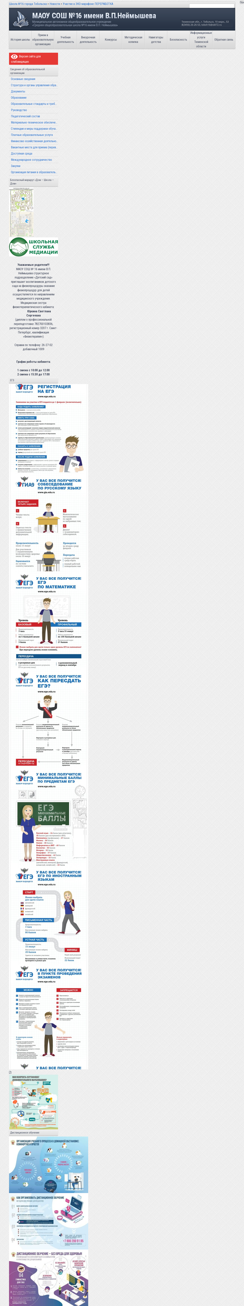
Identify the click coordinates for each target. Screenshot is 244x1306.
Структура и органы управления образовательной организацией (34, 85)
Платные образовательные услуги (32, 135)
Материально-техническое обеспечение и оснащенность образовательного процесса (34, 122)
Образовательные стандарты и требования (34, 104)
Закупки (15, 166)
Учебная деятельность (65, 40)
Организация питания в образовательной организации (34, 172)
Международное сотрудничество (31, 160)
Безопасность (178, 39)
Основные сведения (23, 79)
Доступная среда (21, 153)
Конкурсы (111, 39)
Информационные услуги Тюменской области (201, 39)
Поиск (242, 2)
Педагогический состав (25, 116)
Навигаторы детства (156, 40)
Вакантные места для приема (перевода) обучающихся (34, 147)
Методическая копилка (133, 40)
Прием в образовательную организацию (43, 39)
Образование (19, 97)
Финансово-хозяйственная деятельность (34, 141)
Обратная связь (223, 39)
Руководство (19, 110)
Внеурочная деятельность (88, 40)
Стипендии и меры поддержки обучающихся (34, 128)
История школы (20, 39)
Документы (18, 91)
